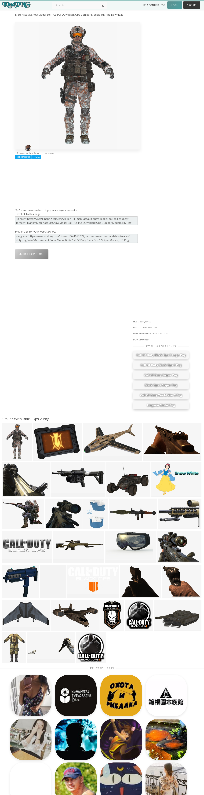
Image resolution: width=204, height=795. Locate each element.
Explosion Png (93, 760)
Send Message (23, 157)
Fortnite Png (92, 765)
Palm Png (90, 733)
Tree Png (90, 742)
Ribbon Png (57, 751)
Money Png (126, 733)
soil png (20, 751)
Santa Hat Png (58, 742)
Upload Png (161, 756)
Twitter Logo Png (60, 737)
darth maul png (24, 747)
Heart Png (56, 765)
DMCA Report (162, 747)
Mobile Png (57, 760)
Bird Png (124, 742)
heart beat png (24, 742)
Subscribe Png (58, 733)
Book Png (125, 756)
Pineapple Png (128, 747)
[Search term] (79, 5)
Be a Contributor (154, 5)
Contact (158, 737)
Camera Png (92, 737)
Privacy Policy (162, 751)
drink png (21, 756)
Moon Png (91, 751)
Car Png (124, 737)
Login (174, 5)
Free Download (31, 254)
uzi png (19, 737)
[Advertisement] (77, 183)
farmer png (22, 760)
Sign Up (191, 5)
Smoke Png (91, 747)
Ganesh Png (126, 760)
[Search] (103, 6)
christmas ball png (26, 765)
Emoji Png (125, 751)
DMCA (36, 157)
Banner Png (126, 765)
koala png (21, 733)
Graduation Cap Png (97, 756)
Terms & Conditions (166, 742)
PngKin (54, 756)
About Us (159, 733)
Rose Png (55, 747)
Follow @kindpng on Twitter (171, 770)
